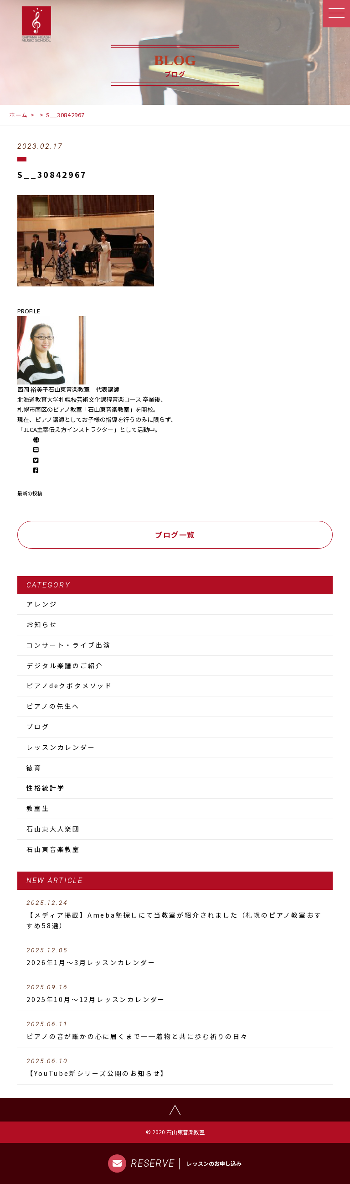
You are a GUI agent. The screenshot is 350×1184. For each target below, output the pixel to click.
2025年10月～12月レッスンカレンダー (174, 994)
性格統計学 (45, 787)
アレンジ (41, 603)
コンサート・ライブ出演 (68, 644)
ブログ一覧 (175, 534)
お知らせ (41, 624)
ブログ (37, 726)
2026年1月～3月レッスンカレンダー (174, 957)
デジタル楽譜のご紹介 (64, 665)
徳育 (34, 767)
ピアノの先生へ (53, 706)
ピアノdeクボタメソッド (69, 685)
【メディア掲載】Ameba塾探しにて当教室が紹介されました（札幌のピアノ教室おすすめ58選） (174, 914)
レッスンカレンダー (60, 747)
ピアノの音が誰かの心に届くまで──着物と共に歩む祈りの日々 (174, 1031)
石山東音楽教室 (53, 849)
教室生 (37, 808)
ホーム (18, 114)
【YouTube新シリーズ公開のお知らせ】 (174, 1068)
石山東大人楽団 (53, 828)
